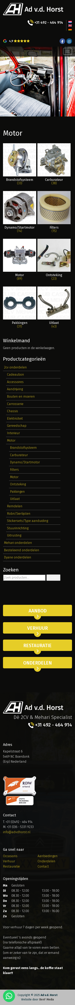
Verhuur (37, 628)
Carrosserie (15, 404)
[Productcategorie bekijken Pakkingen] (19, 307)
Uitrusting (14, 535)
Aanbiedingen (48, 856)
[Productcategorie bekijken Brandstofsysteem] (19, 164)
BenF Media (46, 999)
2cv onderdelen (15, 367)
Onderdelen (37, 663)
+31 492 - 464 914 (45, 23)
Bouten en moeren (21, 396)
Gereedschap (16, 426)
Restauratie (37, 645)
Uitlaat (15, 499)
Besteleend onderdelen (21, 550)
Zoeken (53, 577)
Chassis (12, 411)
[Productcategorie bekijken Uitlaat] (54, 307)
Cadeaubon (15, 374)
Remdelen (14, 506)
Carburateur (19, 455)
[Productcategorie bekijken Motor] (19, 260)
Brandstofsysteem (23, 448)
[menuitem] (70, 22)
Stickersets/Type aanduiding (27, 521)
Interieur (13, 433)
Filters (14, 470)
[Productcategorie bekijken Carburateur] (54, 164)
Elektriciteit (15, 418)
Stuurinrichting (17, 528)
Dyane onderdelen (17, 557)
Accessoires (15, 382)
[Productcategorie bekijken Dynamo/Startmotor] (19, 212)
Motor (11, 440)
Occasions (10, 856)
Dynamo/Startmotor (25, 462)
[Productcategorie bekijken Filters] (54, 212)
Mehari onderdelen (18, 543)
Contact (43, 866)
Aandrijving (15, 389)
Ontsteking (18, 484)
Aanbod (38, 611)
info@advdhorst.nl (16, 832)
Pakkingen (17, 492)
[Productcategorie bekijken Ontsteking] (54, 260)
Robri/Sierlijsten (18, 513)
